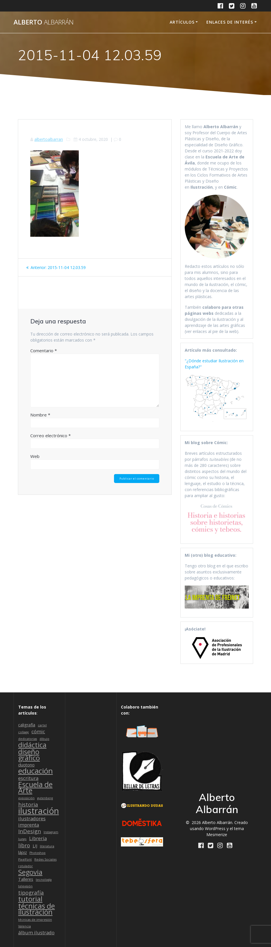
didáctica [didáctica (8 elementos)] (32, 745)
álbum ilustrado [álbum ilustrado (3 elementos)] (36, 932)
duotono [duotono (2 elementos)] (26, 765)
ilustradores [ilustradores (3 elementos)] (32, 818)
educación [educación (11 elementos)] (35, 771)
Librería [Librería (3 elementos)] (38, 838)
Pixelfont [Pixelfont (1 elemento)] (25, 859)
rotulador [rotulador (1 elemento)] (25, 866)
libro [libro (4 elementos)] (24, 845)
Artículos (182, 22)
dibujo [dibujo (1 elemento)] (44, 739)
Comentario (43, 350)
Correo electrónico (50, 435)
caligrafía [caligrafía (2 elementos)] (26, 725)
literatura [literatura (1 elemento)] (47, 846)
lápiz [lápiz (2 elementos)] (22, 852)
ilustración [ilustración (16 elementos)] (38, 811)
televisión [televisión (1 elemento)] (25, 886)
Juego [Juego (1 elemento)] (22, 839)
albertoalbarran (48, 139)
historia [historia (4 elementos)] (28, 804)
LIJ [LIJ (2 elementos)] (35, 845)
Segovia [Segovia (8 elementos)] (30, 872)
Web (35, 456)
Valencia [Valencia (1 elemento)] (24, 926)
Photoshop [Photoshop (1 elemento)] (37, 853)
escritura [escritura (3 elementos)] (28, 778)
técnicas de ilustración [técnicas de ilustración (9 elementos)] (36, 909)
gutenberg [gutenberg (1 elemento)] (45, 798)
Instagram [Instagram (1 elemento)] (51, 832)
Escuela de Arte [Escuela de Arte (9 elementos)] (35, 787)
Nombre (40, 415)
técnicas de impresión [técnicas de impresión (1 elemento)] (35, 920)
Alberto (44, 22)
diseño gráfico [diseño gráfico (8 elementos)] (29, 755)
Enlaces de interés (229, 22)
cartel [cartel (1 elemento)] (42, 725)
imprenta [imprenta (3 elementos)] (28, 825)
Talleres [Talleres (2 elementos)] (25, 879)
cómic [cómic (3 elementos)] (38, 731)
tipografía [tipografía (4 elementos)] (31, 892)
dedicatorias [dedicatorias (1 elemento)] (27, 739)
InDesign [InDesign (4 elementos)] (29, 831)
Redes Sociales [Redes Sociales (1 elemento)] (45, 859)
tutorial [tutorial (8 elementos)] (30, 899)
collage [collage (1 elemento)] (23, 732)
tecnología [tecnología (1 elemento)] (44, 880)
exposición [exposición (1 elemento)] (26, 798)
